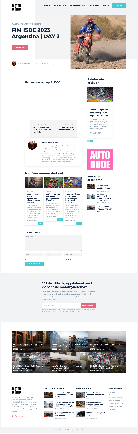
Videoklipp (35, 24)
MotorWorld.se (103, 200)
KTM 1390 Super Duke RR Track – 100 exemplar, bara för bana (104, 217)
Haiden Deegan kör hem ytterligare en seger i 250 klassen (99, 117)
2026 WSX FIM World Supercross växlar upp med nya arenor (33, 199)
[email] (61, 306)
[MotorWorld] (16, 7)
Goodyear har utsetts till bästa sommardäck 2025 (95, 415)
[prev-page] (88, 148)
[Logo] (24, 391)
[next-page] (91, 148)
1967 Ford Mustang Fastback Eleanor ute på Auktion (42, 129)
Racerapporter (20, 24)
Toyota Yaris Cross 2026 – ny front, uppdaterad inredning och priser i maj (67, 368)
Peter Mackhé (24, 63)
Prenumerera (88, 306)
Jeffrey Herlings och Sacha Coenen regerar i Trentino (53, 198)
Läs (40, 224)
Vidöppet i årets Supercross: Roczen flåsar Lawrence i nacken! (72, 199)
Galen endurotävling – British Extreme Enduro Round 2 (95, 395)
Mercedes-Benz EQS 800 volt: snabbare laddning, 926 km (104, 196)
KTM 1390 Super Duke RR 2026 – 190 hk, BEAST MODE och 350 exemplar (104, 206)
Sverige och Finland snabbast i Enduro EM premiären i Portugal (94, 405)
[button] (106, 6)
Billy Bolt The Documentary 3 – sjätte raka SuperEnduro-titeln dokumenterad (104, 368)
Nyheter (30, 192)
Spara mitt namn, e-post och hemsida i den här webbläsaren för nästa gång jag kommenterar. (53, 259)
